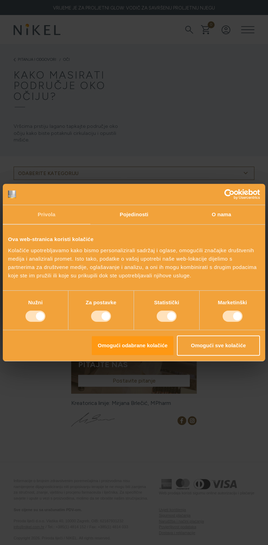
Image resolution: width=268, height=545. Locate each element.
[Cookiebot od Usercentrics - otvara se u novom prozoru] (229, 194)
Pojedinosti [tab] (134, 214)
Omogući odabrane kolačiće (133, 345)
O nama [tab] (221, 214)
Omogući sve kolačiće (218, 345)
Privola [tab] (46, 214)
